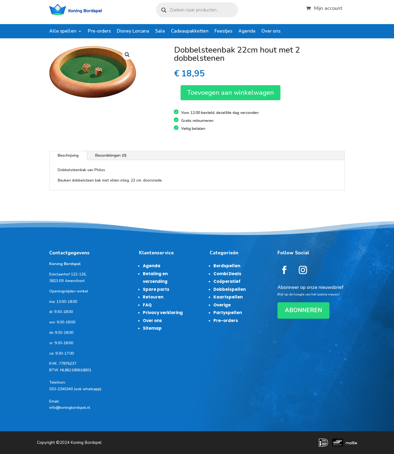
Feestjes (223, 31)
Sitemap (152, 328)
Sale (160, 31)
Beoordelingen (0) (111, 155)
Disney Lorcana (133, 31)
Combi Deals (227, 274)
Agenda (246, 31)
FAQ (147, 305)
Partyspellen (227, 312)
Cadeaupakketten (189, 31)
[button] (127, 55)
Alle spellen (62, 31)
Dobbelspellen (229, 289)
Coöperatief (227, 281)
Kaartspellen (228, 297)
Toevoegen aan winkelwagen (230, 92)
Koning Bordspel (86, 442)
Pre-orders (99, 31)
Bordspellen (226, 266)
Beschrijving (68, 155)
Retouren (153, 297)
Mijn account (328, 7)
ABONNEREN (303, 310)
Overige (222, 305)
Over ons (270, 31)
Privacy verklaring (163, 312)
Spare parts (156, 289)
